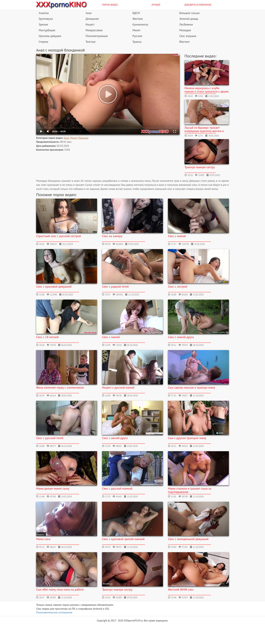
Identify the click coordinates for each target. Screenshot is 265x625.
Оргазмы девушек (50, 36)
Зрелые (43, 24)
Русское (137, 36)
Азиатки (44, 13)
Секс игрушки (187, 36)
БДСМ (136, 13)
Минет (136, 30)
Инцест (90, 24)
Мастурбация (47, 30)
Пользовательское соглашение (54, 612)
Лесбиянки (186, 24)
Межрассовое (94, 30)
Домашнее (92, 19)
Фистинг (184, 42)
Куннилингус (140, 24)
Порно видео (110, 4)
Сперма (43, 42)
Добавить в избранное (198, 4)
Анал (89, 13)
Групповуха (46, 19)
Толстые (90, 42)
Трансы (136, 42)
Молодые (185, 30)
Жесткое (137, 19)
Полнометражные (97, 36)
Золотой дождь (188, 19)
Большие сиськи (189, 13)
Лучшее (156, 4)
